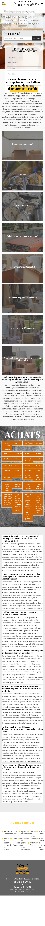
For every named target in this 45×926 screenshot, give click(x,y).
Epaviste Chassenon (23, 832)
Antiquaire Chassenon (32, 844)
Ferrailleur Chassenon (6, 832)
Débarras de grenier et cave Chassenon (23, 844)
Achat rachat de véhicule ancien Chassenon (41, 844)
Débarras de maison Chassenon (32, 834)
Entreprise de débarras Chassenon (15, 841)
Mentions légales (22, 892)
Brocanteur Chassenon (41, 832)
